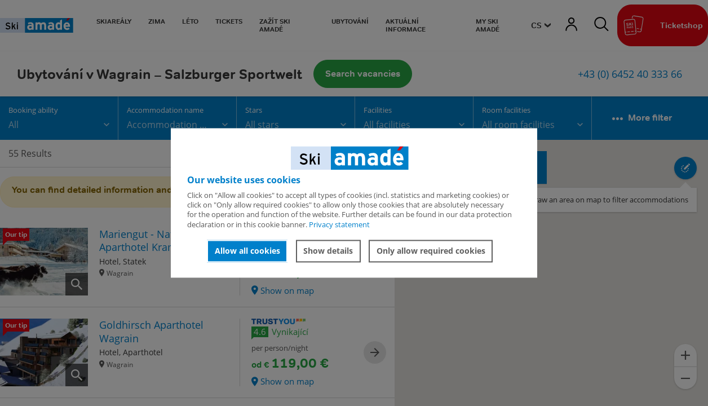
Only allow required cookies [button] (431, 250)
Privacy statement (339, 224)
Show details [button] (328, 250)
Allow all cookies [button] (247, 250)
